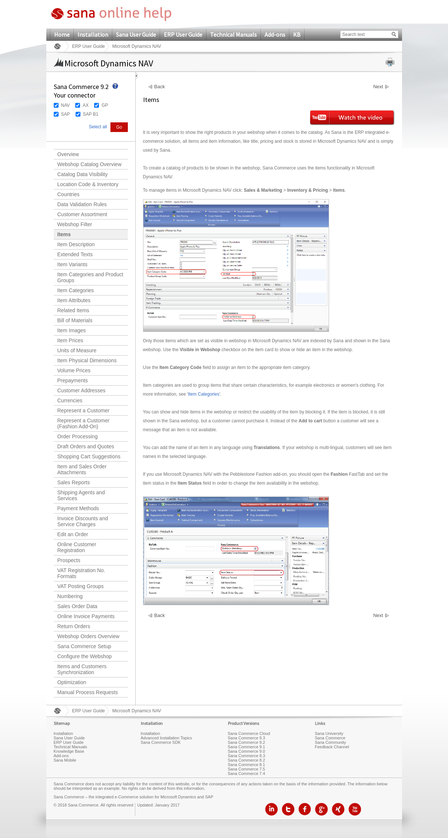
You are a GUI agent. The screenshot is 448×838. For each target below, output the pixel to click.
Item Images (71, 330)
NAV (65, 105)
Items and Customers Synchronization (82, 669)
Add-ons (275, 34)
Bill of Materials (75, 320)
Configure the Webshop (84, 656)
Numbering (70, 596)
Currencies (70, 400)
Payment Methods (78, 508)
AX (86, 105)
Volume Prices (73, 370)
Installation (92, 34)
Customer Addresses (81, 390)
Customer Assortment (82, 214)
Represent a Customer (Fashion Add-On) (83, 423)
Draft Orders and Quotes (85, 446)
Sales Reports (73, 482)
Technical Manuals (233, 34)
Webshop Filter (74, 224)
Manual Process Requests (87, 692)
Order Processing (77, 436)
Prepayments (72, 380)
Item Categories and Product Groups (90, 277)
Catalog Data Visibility (82, 174)
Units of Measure (77, 350)
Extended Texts (75, 254)
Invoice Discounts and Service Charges (82, 521)
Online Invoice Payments (86, 616)
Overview (68, 154)
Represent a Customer (83, 410)
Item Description (76, 244)
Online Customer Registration (76, 547)
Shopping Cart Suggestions (88, 456)
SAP (65, 114)
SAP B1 (91, 114)
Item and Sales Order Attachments (82, 469)
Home (62, 34)
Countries (68, 194)
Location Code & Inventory (88, 184)
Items (64, 234)
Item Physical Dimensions (87, 360)
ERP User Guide (183, 34)
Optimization (71, 682)
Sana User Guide (136, 34)
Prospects (68, 560)
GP (105, 105)
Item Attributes (73, 300)
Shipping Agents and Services (81, 495)
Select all (98, 126)
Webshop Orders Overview (88, 636)
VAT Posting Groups (80, 586)
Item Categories (75, 290)
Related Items (73, 310)
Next (378, 87)
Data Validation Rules (82, 204)
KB (297, 34)
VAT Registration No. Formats (81, 573)
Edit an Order (72, 534)
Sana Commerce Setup (84, 646)
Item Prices (70, 340)
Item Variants (72, 264)
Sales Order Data (77, 606)
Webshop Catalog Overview (89, 164)
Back (159, 87)
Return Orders (73, 626)
